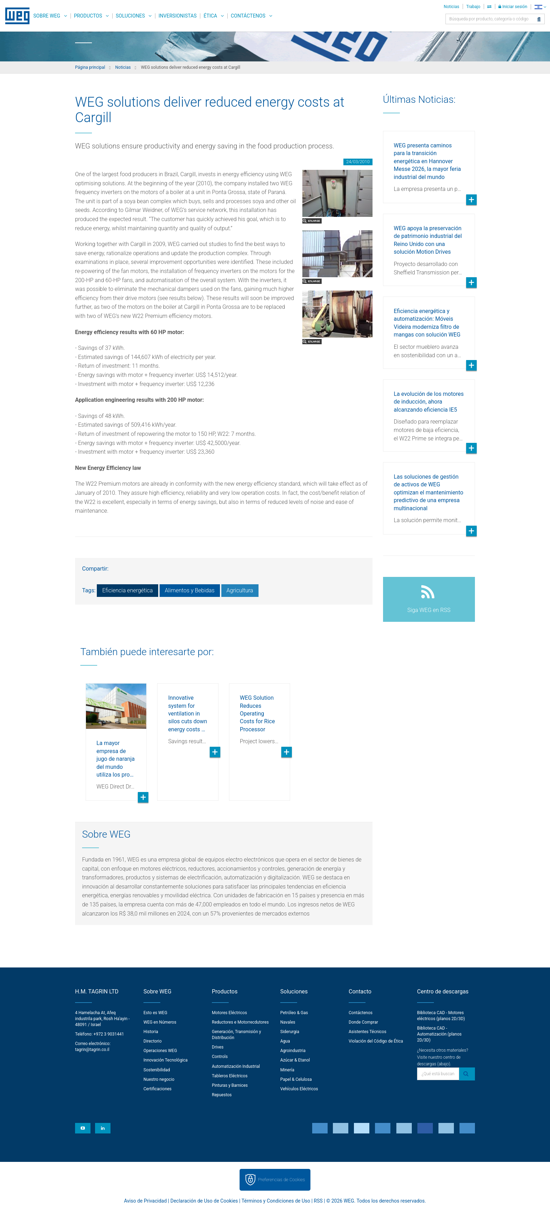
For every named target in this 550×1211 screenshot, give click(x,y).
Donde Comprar (363, 1022)
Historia (150, 1031)
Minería (287, 1069)
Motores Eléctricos (229, 1012)
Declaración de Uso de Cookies (204, 1201)
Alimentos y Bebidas (190, 590)
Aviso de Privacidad (145, 1201)
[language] (540, 7)
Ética (210, 16)
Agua (285, 1041)
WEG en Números (159, 1022)
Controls (220, 1056)
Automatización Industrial (236, 1066)
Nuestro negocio (158, 1079)
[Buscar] (539, 20)
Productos (88, 16)
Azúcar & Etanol (295, 1060)
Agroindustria (293, 1050)
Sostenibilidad (156, 1069)
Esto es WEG (155, 1012)
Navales (287, 1022)
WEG (15, 16)
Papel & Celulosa (296, 1079)
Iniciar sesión (512, 6)
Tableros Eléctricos (230, 1075)
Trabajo (473, 6)
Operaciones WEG (160, 1050)
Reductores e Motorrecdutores (240, 1022)
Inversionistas (177, 16)
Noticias (451, 6)
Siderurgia (289, 1031)
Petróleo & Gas (294, 1012)
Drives (217, 1047)
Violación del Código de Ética (376, 1041)
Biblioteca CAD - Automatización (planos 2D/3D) (439, 1034)
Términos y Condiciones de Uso (275, 1201)
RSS (318, 1201)
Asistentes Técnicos (367, 1031)
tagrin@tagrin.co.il (92, 1049)
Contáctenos (248, 16)
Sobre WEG (46, 16)
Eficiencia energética (127, 590)
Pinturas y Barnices (230, 1085)
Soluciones (130, 16)
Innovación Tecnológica (165, 1060)
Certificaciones (157, 1088)
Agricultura (240, 590)
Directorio (152, 1041)
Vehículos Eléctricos (299, 1088)
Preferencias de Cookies (281, 1179)
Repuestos (222, 1094)
